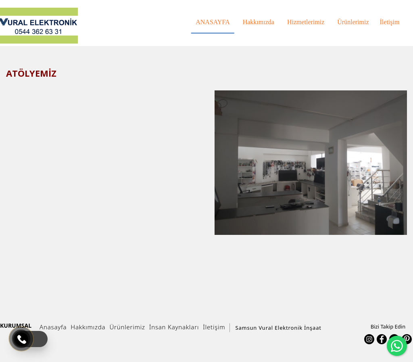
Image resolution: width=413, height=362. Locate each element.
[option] (311, 162)
